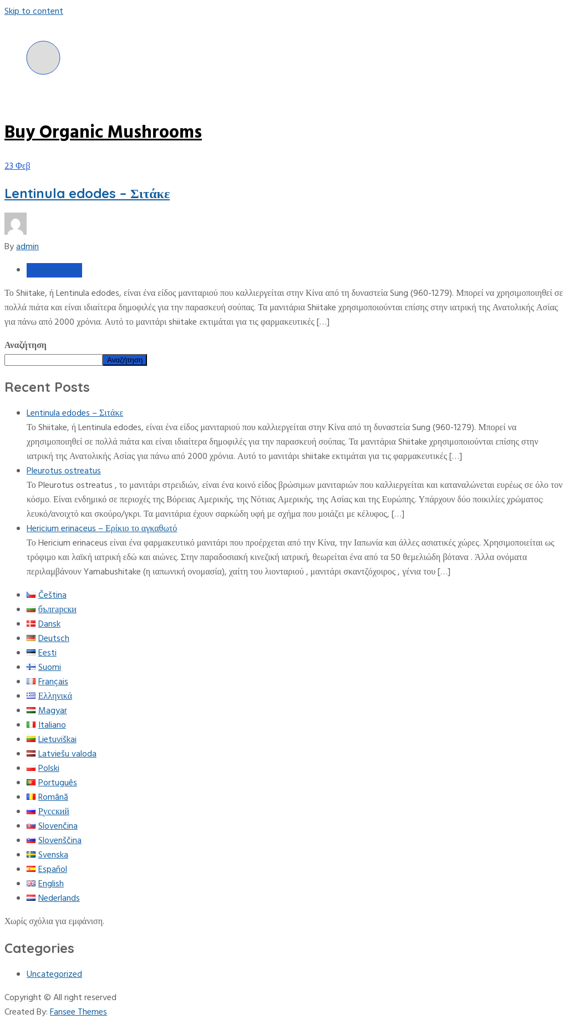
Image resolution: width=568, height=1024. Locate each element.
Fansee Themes (78, 1012)
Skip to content (33, 11)
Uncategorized (54, 270)
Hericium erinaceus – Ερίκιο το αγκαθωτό (102, 529)
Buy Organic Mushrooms (103, 133)
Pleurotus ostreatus (64, 471)
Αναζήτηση (25, 346)
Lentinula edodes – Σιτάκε (87, 193)
